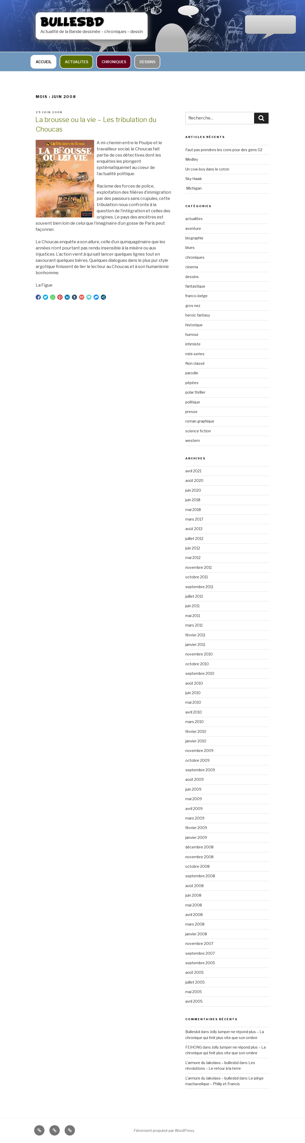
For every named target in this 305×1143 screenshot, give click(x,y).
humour (192, 334)
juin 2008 (193, 895)
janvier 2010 (195, 741)
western (192, 440)
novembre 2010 (199, 654)
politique (192, 402)
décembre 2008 (199, 847)
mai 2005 (193, 992)
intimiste (193, 344)
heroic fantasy (197, 315)
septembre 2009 (200, 770)
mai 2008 (193, 905)
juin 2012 (192, 548)
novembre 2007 (199, 943)
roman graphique (199, 421)
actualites (76, 62)
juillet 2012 (194, 538)
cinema (191, 267)
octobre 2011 (196, 577)
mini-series (194, 354)
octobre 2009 (197, 760)
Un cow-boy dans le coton (207, 169)
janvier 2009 (196, 837)
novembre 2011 (198, 567)
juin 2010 (193, 693)
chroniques (114, 62)
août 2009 (194, 779)
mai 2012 (193, 557)
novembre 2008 (199, 857)
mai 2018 (193, 509)
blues (190, 247)
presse (191, 411)
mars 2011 (194, 625)
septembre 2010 (199, 673)
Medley (191, 159)
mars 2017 (194, 519)
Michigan (193, 188)
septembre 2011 (199, 587)
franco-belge (196, 296)
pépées (192, 382)
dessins (147, 62)
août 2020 (194, 480)
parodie (191, 373)
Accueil (43, 62)
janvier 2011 (195, 644)
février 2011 (195, 635)
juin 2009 (193, 789)
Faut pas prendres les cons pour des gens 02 (223, 150)
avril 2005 (194, 1001)
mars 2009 (194, 818)
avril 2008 (194, 914)
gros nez (192, 305)
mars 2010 (194, 721)
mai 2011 (192, 615)
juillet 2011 (194, 596)
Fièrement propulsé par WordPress (164, 1130)
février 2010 (195, 731)
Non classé (195, 363)
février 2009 (196, 827)
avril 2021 (193, 471)
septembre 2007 (200, 953)
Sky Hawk (193, 178)
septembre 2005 (200, 963)
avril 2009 (194, 808)
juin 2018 (192, 500)
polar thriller (195, 392)
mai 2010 (193, 702)
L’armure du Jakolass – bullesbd (212, 1062)
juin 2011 (192, 606)
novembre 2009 (199, 750)
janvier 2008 (196, 934)
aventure (193, 228)
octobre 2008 (197, 866)
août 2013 (193, 528)
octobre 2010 (197, 664)
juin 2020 (193, 490)
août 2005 (194, 972)
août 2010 (194, 683)
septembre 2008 (200, 876)
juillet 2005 (195, 982)
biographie (194, 238)
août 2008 (194, 885)
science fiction (198, 431)
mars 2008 (194, 924)
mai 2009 (193, 799)
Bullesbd (192, 1031)
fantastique (195, 286)
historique (194, 325)
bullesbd (72, 23)
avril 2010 (193, 712)
